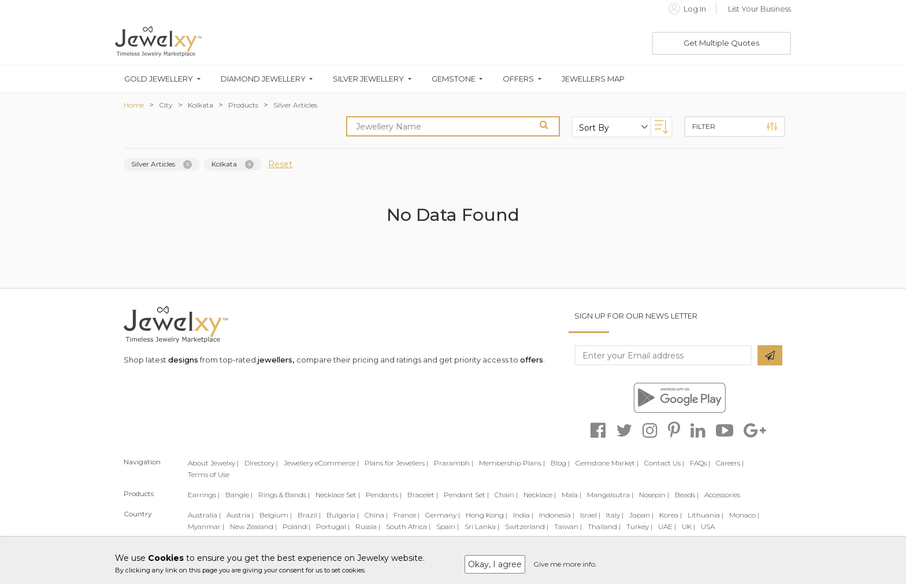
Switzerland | (526, 526)
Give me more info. (565, 564)
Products (243, 105)
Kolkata (200, 105)
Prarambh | (453, 463)
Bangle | (239, 494)
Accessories (722, 494)
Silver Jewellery (368, 79)
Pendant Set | (466, 494)
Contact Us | (664, 463)
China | (376, 515)
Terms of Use (208, 474)
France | (406, 515)
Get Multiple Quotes (721, 42)
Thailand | (604, 526)
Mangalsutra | (610, 494)
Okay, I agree (495, 564)
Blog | (560, 463)
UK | (688, 526)
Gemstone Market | (606, 463)
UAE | (667, 526)
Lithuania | (705, 515)
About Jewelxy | (213, 463)
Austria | (240, 515)
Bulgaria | (342, 515)
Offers (518, 79)
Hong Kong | (486, 515)
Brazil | (309, 515)
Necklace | (539, 494)
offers (531, 359)
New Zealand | (253, 526)
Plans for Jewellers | (396, 463)
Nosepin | (654, 494)
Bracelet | (422, 494)
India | (523, 515)
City (166, 105)
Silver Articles (295, 105)
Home (134, 105)
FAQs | (700, 463)
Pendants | (384, 494)
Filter (734, 126)
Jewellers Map (593, 79)
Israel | (590, 515)
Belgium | (275, 515)
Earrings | (204, 494)
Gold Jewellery (158, 79)
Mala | (571, 494)
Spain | (447, 526)
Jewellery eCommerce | (321, 463)
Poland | (296, 526)
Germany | (442, 515)
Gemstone (454, 79)
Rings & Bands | (284, 494)
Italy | (614, 515)
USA (708, 526)
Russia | (367, 526)
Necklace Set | (337, 494)
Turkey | (639, 526)
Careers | (730, 463)
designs (183, 359)
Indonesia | (556, 515)
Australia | (204, 515)
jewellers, (276, 359)
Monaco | (744, 515)
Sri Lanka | (482, 526)
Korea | (670, 515)
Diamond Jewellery (263, 79)
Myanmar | (206, 526)
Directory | (261, 463)
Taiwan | (568, 526)
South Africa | (408, 526)
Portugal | (333, 526)
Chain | (506, 494)
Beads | (687, 494)
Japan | (641, 515)
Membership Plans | (512, 463)
